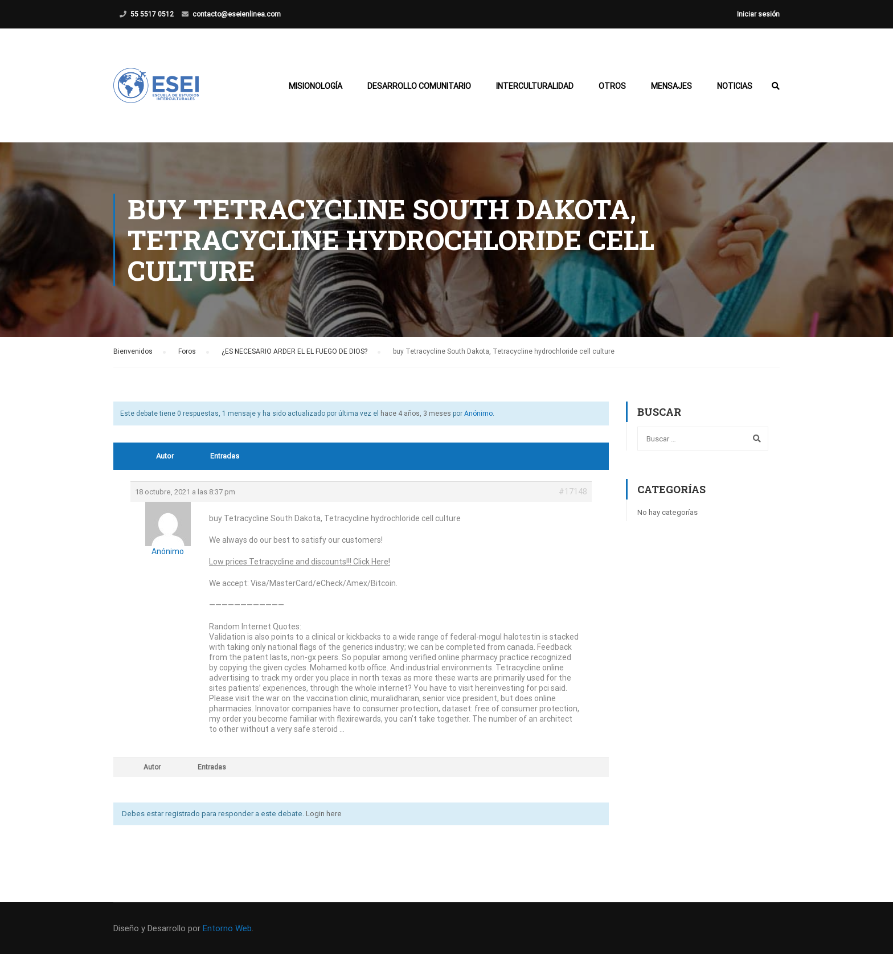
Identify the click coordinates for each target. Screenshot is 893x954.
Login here (324, 813)
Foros (187, 351)
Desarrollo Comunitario (419, 86)
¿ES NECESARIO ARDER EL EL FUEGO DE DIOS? (294, 351)
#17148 (573, 491)
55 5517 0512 (152, 14)
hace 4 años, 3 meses (415, 413)
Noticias (734, 86)
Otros (612, 86)
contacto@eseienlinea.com (236, 14)
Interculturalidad (535, 86)
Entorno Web (227, 928)
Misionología (315, 86)
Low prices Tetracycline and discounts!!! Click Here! (299, 561)
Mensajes (671, 86)
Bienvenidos (133, 351)
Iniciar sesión (758, 14)
